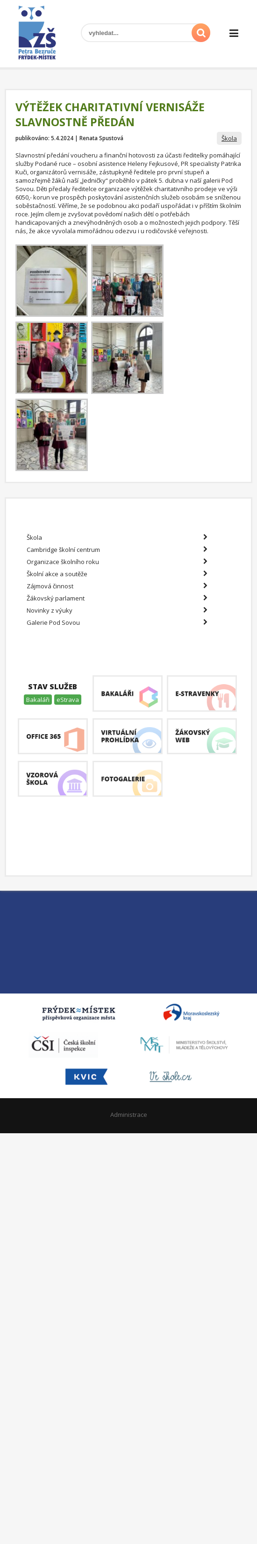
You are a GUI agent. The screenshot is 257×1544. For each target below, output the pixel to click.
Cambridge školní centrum (117, 549)
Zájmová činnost (117, 586)
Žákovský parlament (117, 598)
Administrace (128, 1114)
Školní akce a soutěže (117, 574)
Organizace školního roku (117, 562)
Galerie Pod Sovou (117, 622)
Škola (229, 138)
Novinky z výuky (117, 610)
